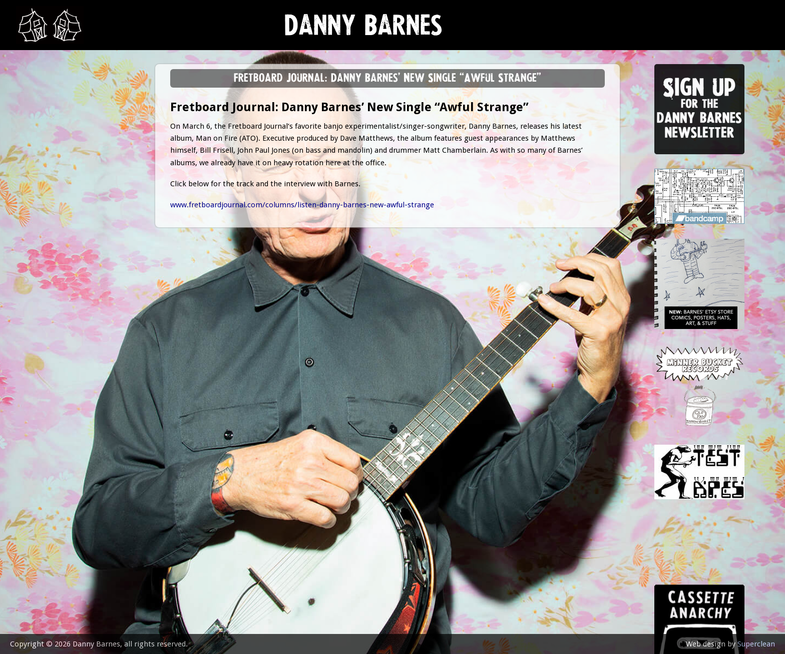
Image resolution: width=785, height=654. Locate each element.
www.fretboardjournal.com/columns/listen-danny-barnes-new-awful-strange (302, 204)
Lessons (40, 177)
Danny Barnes (363, 30)
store (36, 202)
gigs (32, 153)
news (35, 103)
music (35, 128)
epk (31, 251)
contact (41, 276)
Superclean (756, 643)
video (35, 227)
